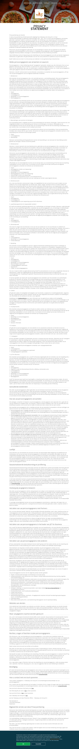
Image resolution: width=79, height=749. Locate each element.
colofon (54, 3)
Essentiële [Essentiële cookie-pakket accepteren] (38, 744)
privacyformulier (16, 483)
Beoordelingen (37, 3)
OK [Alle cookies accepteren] (23, 744)
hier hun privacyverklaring (52, 588)
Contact (46, 3)
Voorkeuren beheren (54, 739)
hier (33, 688)
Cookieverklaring (22, 298)
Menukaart (27, 3)
